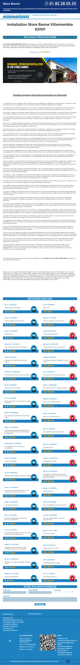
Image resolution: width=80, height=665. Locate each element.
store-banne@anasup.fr (30, 644)
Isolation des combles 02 (10, 630)
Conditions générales (34, 613)
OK (68, 661)
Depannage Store (8, 618)
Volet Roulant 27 (8, 628)
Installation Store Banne (21, 9)
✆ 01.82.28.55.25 (60, 3)
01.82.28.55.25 (30, 646)
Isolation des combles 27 (10, 626)
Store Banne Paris (8, 9)
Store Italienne (61, 9)
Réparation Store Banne (50, 9)
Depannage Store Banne (36, 9)
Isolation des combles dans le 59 (12, 620)
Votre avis (6, 596)
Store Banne (6, 10)
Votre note (57, 590)
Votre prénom (33, 590)
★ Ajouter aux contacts (64, 654)
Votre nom (6, 590)
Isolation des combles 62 (10, 624)
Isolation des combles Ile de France (13, 622)
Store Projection (72, 9)
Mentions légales (8, 614)
